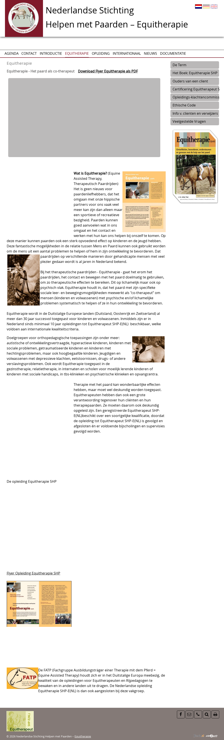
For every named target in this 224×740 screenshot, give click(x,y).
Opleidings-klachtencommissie (196, 97)
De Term (179, 65)
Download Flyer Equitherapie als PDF (108, 71)
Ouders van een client (190, 81)
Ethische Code (184, 105)
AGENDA (12, 53)
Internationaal (127, 53)
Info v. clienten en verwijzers (195, 113)
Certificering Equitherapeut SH (196, 89)
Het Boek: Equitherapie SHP (195, 73)
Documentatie (173, 53)
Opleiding (101, 53)
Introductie (51, 53)
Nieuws (150, 53)
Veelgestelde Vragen (189, 121)
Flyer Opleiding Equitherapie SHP (33, 573)
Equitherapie (77, 53)
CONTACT (29, 53)
